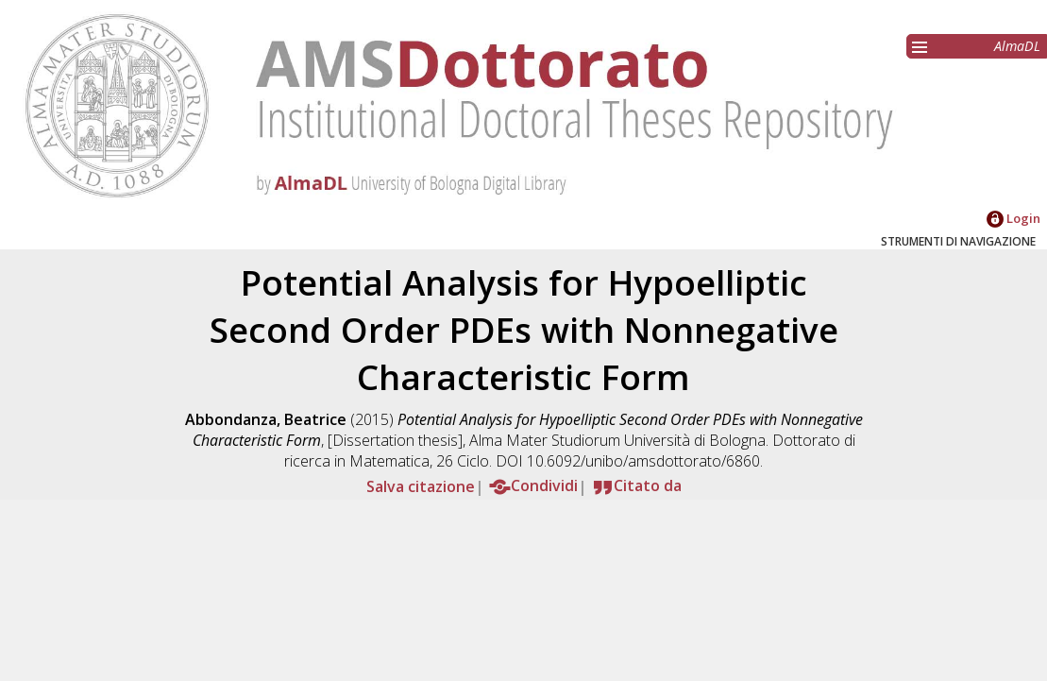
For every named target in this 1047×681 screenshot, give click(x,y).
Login (1013, 218)
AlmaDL (1017, 46)
